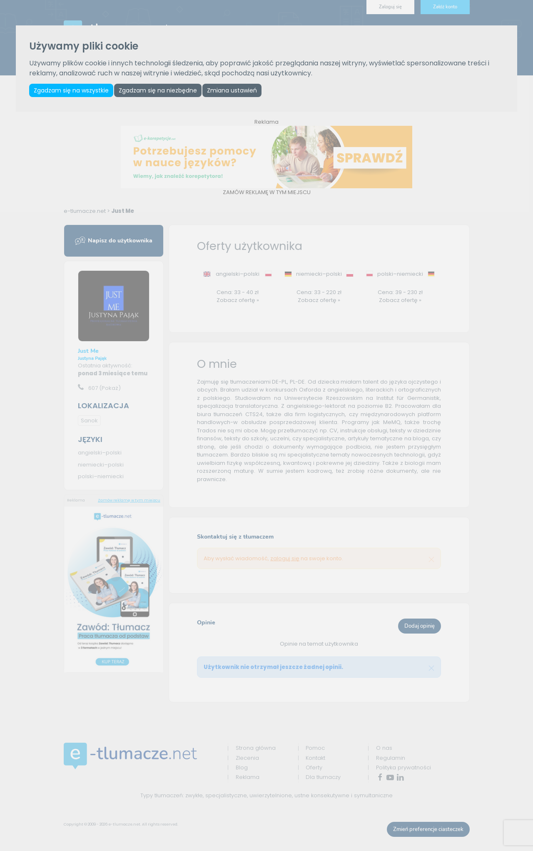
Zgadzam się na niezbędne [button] (158, 90)
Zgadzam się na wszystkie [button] (71, 90)
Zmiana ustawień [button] (232, 90)
